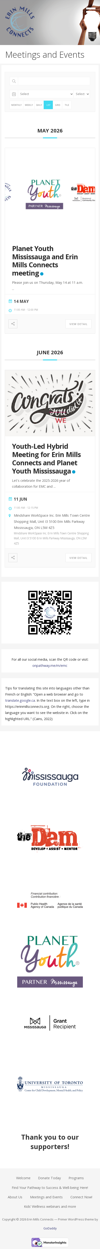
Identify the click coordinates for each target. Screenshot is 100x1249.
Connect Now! (81, 1197)
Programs (76, 1178)
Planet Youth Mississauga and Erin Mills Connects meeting (45, 260)
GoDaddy (50, 1228)
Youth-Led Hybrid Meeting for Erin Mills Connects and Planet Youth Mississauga (46, 458)
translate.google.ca (20, 700)
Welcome (23, 1178)
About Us (15, 1197)
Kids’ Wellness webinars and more (50, 1206)
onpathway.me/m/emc (49, 665)
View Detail (78, 324)
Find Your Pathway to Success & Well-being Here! (50, 1187)
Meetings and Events (46, 1197)
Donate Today (49, 1178)
